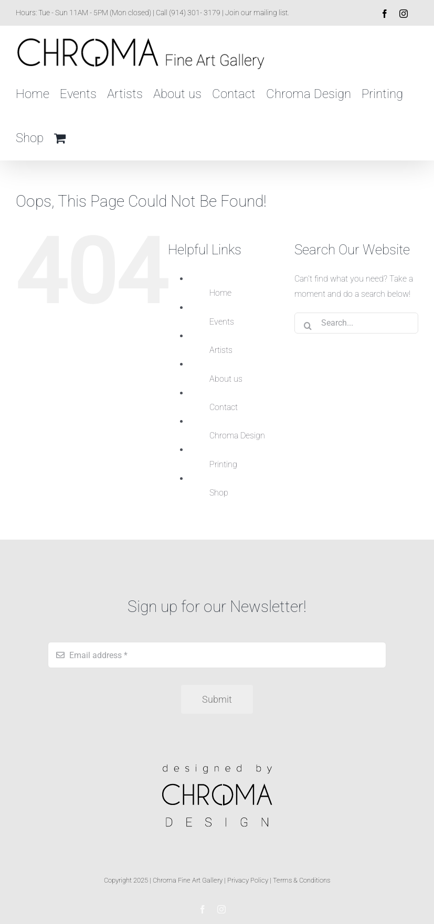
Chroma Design (237, 435)
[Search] (307, 323)
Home (220, 293)
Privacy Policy (247, 880)
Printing (223, 464)
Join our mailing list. (257, 12)
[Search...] (356, 323)
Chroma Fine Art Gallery (188, 880)
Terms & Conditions (301, 880)
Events (221, 322)
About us (225, 379)
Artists (220, 350)
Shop (218, 493)
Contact (223, 407)
